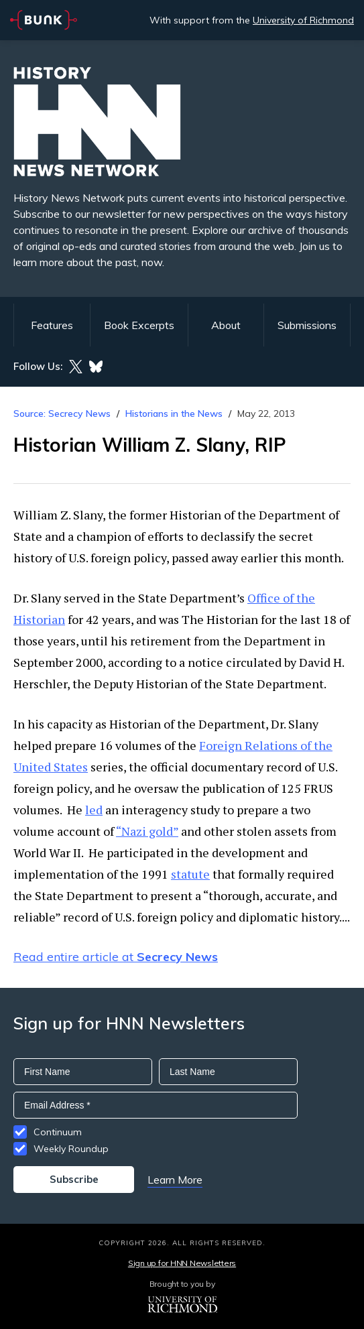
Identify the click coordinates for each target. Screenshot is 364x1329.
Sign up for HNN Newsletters (182, 1263)
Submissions (307, 325)
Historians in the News (174, 413)
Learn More (174, 1179)
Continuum (58, 1132)
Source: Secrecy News (62, 413)
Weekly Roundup (71, 1149)
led (94, 810)
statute (190, 874)
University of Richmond (303, 20)
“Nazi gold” (147, 831)
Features (52, 325)
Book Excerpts (139, 325)
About (226, 325)
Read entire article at (115, 956)
